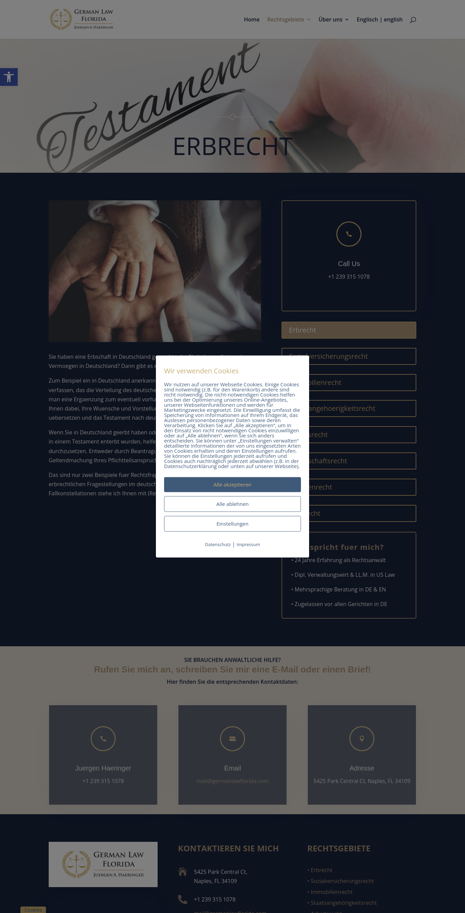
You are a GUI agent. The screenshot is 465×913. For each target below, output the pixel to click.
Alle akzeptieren (232, 484)
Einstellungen (232, 523)
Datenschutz (218, 544)
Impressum (248, 544)
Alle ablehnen (232, 503)
